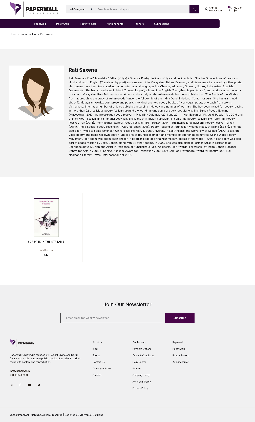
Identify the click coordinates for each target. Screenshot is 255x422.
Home (13, 34)
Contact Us (99, 362)
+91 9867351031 (19, 375)
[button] (213, 9)
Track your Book (102, 368)
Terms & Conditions (143, 355)
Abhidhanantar (115, 23)
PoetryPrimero (88, 23)
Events (96, 355)
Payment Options (142, 348)
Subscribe (180, 318)
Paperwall (40, 23)
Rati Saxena (39, 250)
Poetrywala (63, 23)
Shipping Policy (141, 375)
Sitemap (97, 375)
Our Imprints (139, 342)
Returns (137, 368)
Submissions (161, 23)
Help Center (139, 362)
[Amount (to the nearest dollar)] (142, 9)
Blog (95, 348)
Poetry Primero (181, 355)
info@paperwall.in (20, 370)
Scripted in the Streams (39, 241)
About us (97, 342)
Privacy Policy (140, 388)
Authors (139, 23)
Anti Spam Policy (142, 381)
